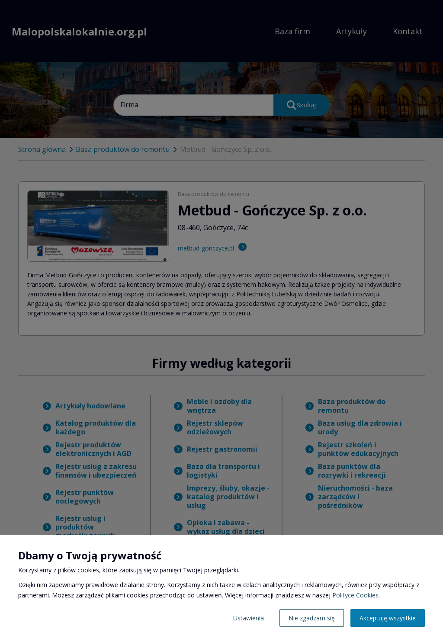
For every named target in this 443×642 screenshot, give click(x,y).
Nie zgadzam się (312, 618)
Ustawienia (248, 618)
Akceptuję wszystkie (388, 618)
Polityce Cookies (355, 595)
